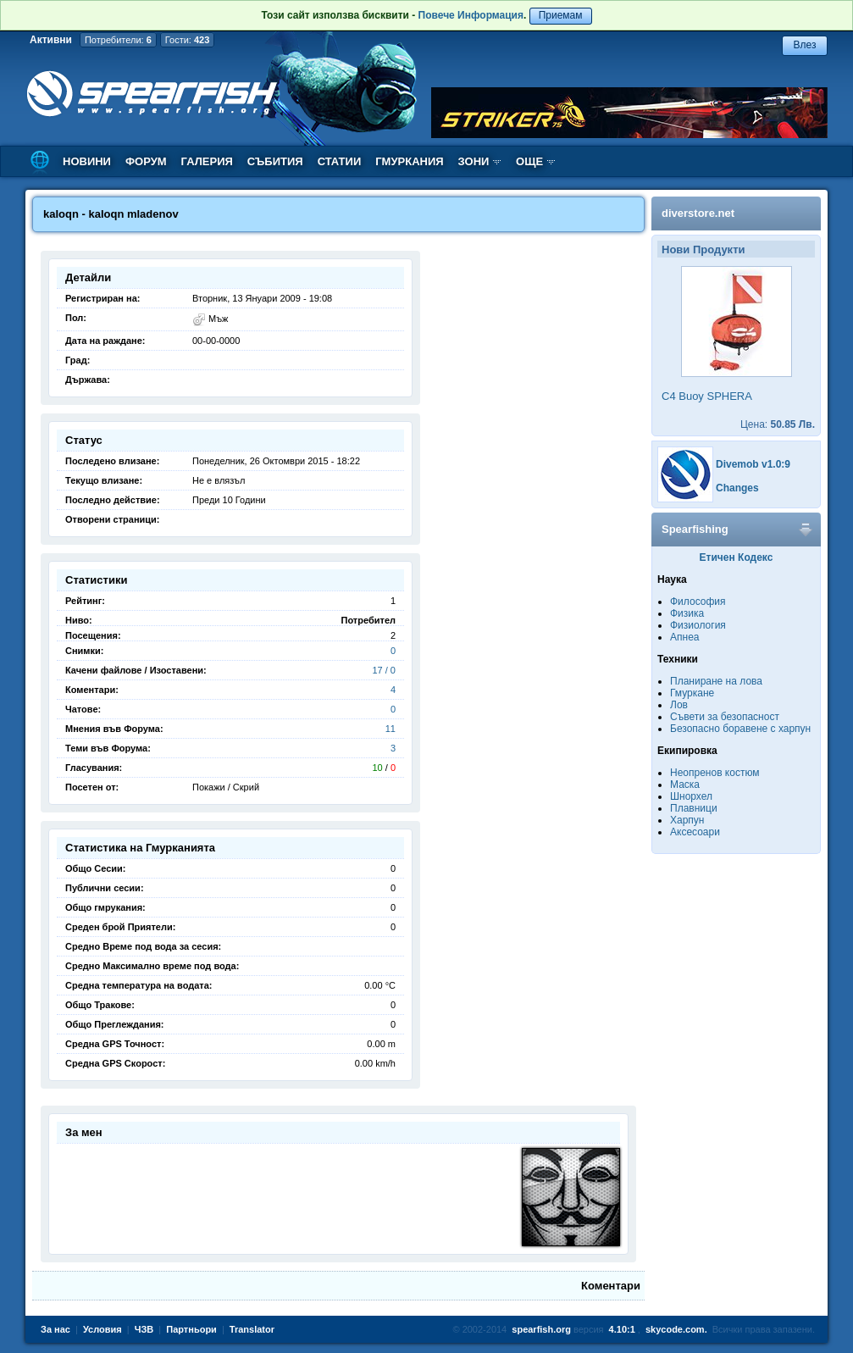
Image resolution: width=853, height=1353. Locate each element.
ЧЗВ (144, 1329)
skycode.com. (676, 1329)
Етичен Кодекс (736, 557)
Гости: (187, 40)
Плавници (693, 808)
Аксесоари (695, 832)
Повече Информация (470, 15)
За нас (55, 1329)
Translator (252, 1329)
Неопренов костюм (715, 773)
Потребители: (118, 40)
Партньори (191, 1329)
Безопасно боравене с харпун (740, 729)
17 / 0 (384, 670)
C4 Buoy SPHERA (707, 396)
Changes (737, 488)
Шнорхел (691, 796)
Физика (687, 613)
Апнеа (684, 637)
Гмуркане (692, 693)
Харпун (687, 820)
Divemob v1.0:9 (753, 464)
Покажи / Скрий (225, 787)
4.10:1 (622, 1329)
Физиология (698, 625)
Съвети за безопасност (724, 717)
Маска (685, 784)
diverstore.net (698, 213)
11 (390, 729)
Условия (102, 1329)
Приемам (561, 15)
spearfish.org (541, 1329)
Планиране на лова (716, 681)
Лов (679, 705)
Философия (698, 601)
